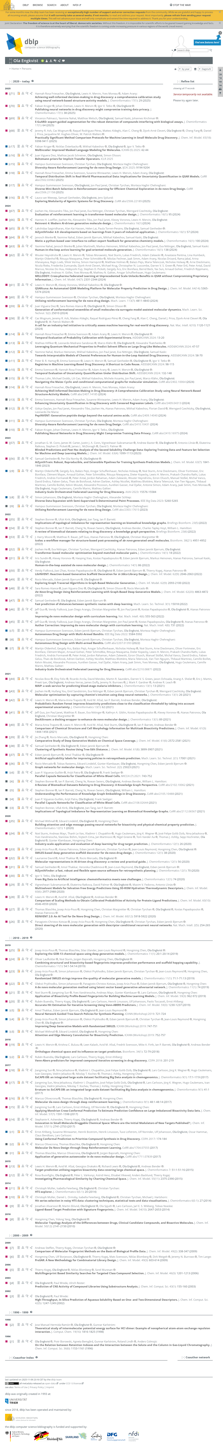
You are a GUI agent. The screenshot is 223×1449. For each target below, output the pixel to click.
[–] (178, 81)
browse (38, 5)
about (64, 5)
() (122, 100)
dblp (26, 5)
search (51, 5)
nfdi (75, 5)
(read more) (175, 26)
